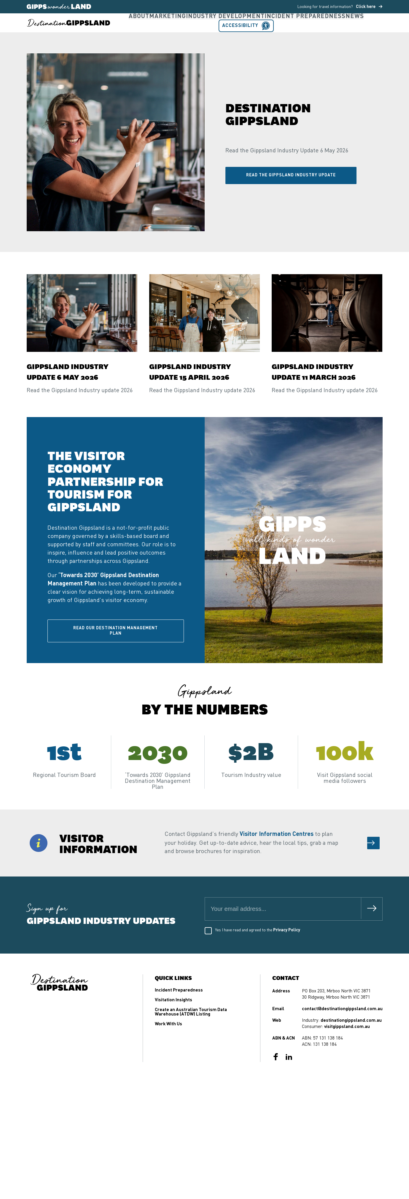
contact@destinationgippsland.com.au (342, 1032)
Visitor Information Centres (276, 857)
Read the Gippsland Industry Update (291, 198)
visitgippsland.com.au (347, 1050)
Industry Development (208, 34)
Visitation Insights (173, 1023)
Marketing (160, 34)
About (133, 34)
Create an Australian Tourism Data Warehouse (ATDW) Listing (191, 1035)
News (313, 34)
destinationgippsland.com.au (351, 1044)
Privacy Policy (286, 953)
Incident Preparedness (272, 34)
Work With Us (168, 1047)
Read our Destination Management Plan (115, 654)
